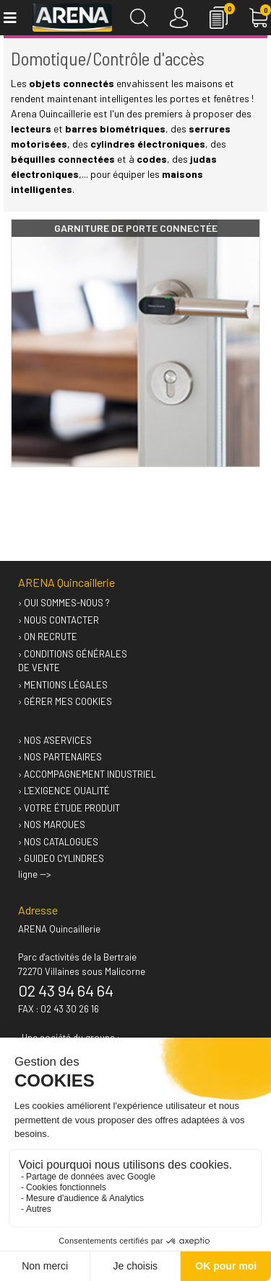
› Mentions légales (63, 685)
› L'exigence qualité (64, 790)
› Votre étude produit (69, 808)
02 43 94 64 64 (65, 990)
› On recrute (47, 636)
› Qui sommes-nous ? (64, 602)
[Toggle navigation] (9, 17)
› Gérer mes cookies (65, 701)
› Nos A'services (55, 740)
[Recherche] (139, 17)
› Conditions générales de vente (72, 661)
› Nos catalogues (58, 842)
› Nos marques (51, 824)
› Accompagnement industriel (87, 774)
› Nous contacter (58, 620)
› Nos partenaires (60, 757)
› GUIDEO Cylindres (61, 858)
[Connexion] (179, 18)
